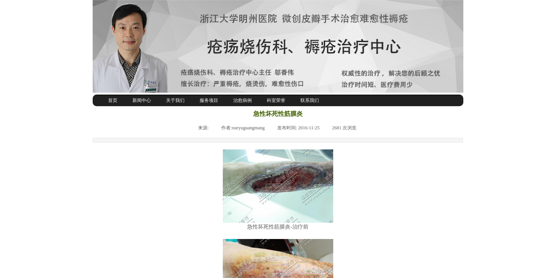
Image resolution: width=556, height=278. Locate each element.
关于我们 (175, 100)
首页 (112, 100)
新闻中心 (141, 100)
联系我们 (309, 100)
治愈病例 (242, 100)
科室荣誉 (276, 100)
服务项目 (209, 100)
